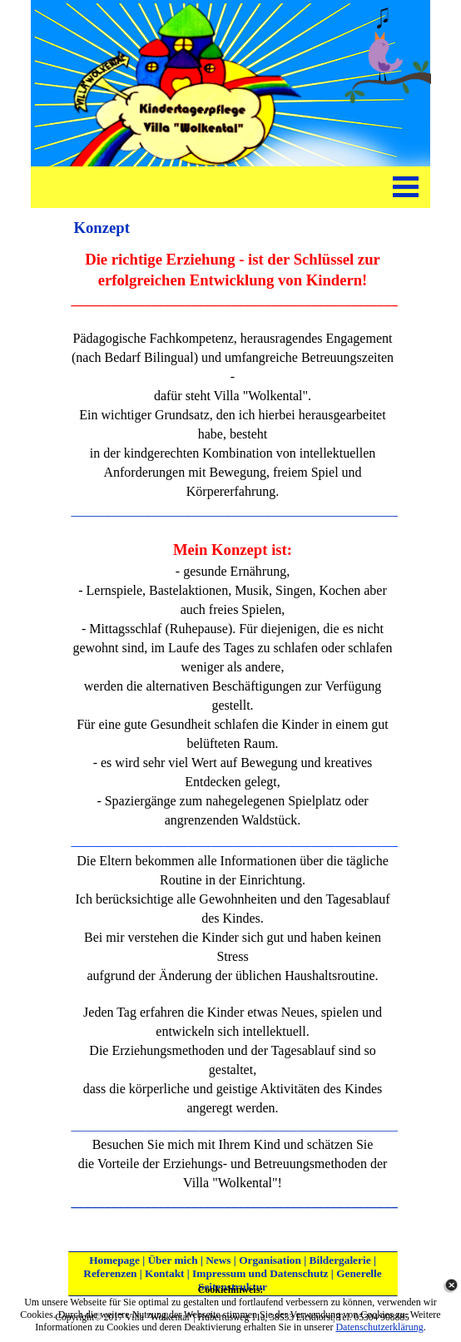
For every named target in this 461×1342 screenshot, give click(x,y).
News (218, 1260)
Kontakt (164, 1273)
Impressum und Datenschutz (260, 1273)
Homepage (114, 1260)
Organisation (270, 1260)
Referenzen (109, 1273)
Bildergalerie (340, 1260)
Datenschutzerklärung (379, 1327)
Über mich (172, 1260)
